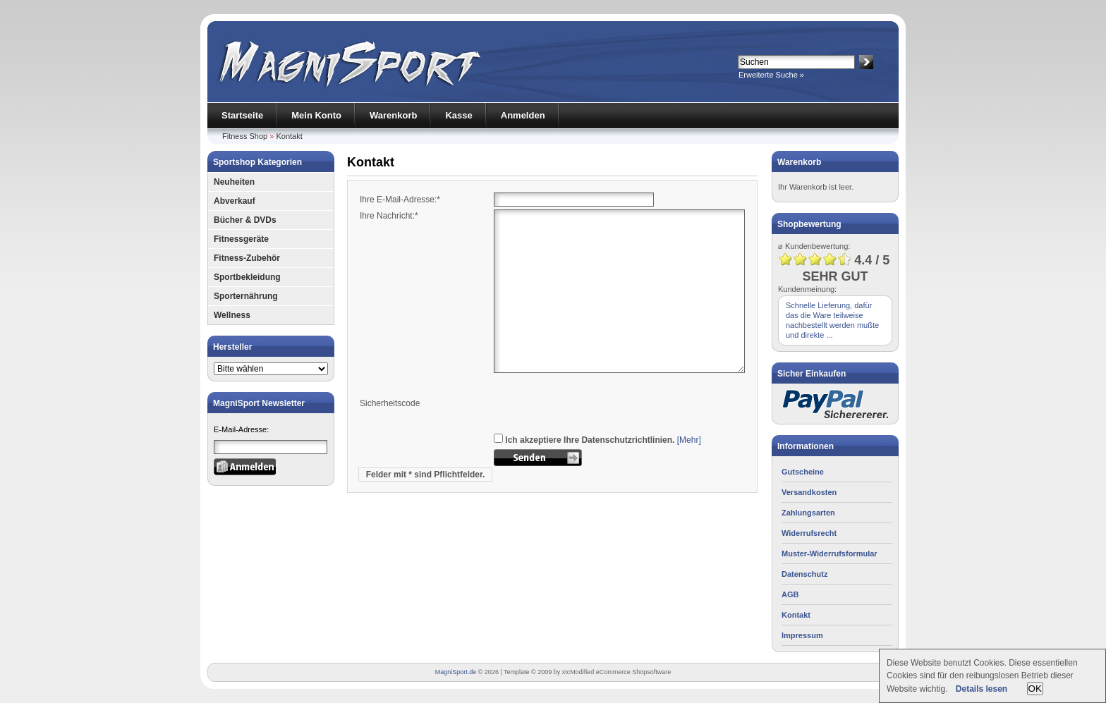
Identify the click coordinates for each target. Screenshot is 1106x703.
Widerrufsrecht (809, 533)
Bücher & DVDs (245, 220)
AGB (790, 594)
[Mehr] (689, 440)
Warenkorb (393, 115)
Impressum (802, 635)
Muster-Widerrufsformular (829, 553)
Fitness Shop (244, 136)
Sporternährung (246, 296)
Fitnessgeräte (241, 239)
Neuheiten (234, 182)
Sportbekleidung (247, 277)
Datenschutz (804, 574)
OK (1035, 688)
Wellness (232, 315)
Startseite (242, 115)
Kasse (458, 115)
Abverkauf (234, 201)
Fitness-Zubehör (247, 258)
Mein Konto (316, 115)
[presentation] (601, 403)
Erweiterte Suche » (771, 75)
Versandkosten (809, 492)
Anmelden (523, 115)
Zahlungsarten (808, 512)
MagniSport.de (456, 672)
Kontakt (289, 136)
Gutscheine (803, 471)
